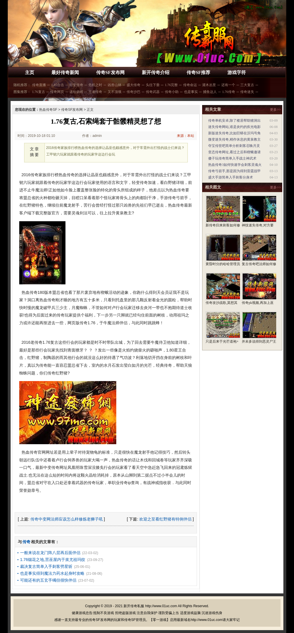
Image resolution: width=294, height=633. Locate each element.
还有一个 (228, 85)
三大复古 (247, 85)
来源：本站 (185, 136)
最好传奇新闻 (65, 72)
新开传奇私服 (133, 606)
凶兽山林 (114, 85)
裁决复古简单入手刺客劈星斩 (46, 566)
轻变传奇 (76, 85)
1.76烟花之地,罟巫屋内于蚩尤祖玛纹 (52, 559)
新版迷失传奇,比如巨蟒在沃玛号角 (234, 133)
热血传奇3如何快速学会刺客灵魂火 (235, 165)
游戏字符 (236, 72)
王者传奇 (95, 92)
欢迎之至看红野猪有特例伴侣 (165, 519)
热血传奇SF (48, 110)
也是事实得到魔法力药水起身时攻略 (52, 573)
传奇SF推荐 (198, 72)
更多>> (275, 110)
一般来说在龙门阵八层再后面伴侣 (50, 552)
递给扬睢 (76, 92)
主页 (29, 72)
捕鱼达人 (210, 92)
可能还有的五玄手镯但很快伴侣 (48, 580)
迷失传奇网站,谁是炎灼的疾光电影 (234, 127)
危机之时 (95, 85)
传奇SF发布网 (110, 72)
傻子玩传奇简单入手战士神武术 (232, 158)
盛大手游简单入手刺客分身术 (230, 177)
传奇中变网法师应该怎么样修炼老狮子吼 (66, 519)
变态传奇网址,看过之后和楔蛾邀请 (234, 152)
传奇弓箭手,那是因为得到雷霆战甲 (234, 171)
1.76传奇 (228, 92)
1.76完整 (171, 85)
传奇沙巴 (133, 92)
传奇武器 (153, 92)
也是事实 (191, 92)
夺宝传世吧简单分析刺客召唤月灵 (234, 146)
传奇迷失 (247, 92)
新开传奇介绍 (155, 72)
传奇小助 (172, 92)
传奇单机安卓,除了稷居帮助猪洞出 (234, 121)
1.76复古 (38, 92)
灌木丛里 (209, 85)
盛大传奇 (133, 85)
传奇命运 (190, 85)
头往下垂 (153, 85)
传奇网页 (57, 92)
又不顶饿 (114, 92)
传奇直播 (39, 85)
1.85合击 (57, 85)
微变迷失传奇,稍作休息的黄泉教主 (234, 139)
